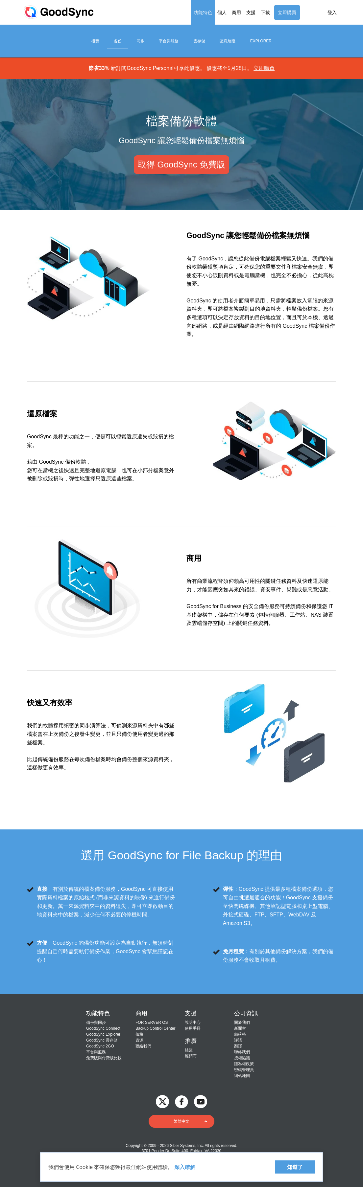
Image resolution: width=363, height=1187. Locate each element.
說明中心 (193, 1022)
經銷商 (191, 1056)
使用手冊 (193, 1028)
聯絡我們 (143, 1046)
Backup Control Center (155, 1028)
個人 (222, 12)
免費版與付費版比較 (104, 1058)
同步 (140, 41)
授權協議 (242, 1058)
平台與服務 (169, 41)
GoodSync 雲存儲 (101, 1040)
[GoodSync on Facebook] (181, 1101)
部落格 (240, 1034)
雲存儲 (199, 41)
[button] (181, 1121)
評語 (238, 1040)
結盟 (189, 1050)
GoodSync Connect (103, 1028)
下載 (265, 12)
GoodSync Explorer (103, 1034)
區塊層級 (227, 41)
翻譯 (238, 1046)
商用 (236, 12)
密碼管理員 (244, 1069)
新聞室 (240, 1028)
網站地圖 (242, 1075)
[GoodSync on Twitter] (162, 1101)
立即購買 (287, 12)
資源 (139, 1040)
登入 (332, 12)
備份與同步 (96, 1022)
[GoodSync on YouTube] (200, 1101)
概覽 (95, 41)
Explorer (261, 41)
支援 (250, 12)
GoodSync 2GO (100, 1046)
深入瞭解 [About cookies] (184, 1167)
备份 (118, 41)
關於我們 (242, 1022)
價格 (139, 1034)
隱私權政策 (244, 1064)
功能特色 (203, 12)
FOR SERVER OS (151, 1022)
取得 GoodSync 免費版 (181, 164)
